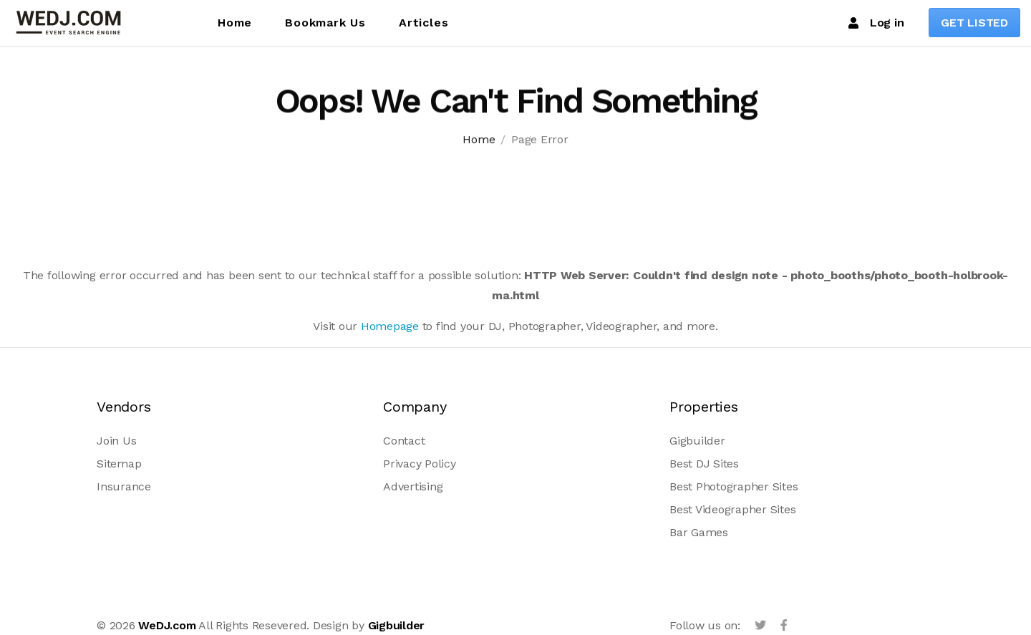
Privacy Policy (419, 463)
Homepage (390, 326)
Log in (876, 23)
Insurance (124, 486)
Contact (404, 440)
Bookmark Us (325, 22)
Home (235, 22)
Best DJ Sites (704, 463)
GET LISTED (974, 22)
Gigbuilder (697, 440)
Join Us (116, 440)
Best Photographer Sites (733, 486)
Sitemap (119, 463)
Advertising (412, 486)
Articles (423, 22)
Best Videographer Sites (732, 509)
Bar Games (698, 532)
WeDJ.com (166, 625)
